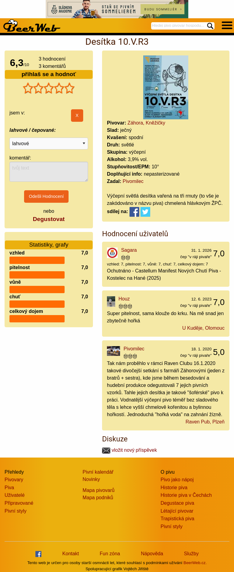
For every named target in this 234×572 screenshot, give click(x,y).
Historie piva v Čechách (186, 495)
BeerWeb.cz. (195, 562)
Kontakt (70, 553)
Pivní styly (16, 511)
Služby (191, 553)
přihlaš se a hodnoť (49, 74)
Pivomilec (133, 181)
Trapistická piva (177, 518)
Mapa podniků (98, 497)
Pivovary (14, 479)
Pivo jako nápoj (177, 479)
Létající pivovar (177, 511)
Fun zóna (110, 553)
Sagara (129, 250)
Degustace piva (177, 503)
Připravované (19, 503)
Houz (124, 298)
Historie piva (174, 487)
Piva (9, 487)
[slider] (49, 88)
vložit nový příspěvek (129, 450)
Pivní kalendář (98, 472)
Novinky (91, 479)
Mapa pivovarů (99, 490)
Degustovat (49, 219)
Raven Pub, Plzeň (205, 421)
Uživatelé (15, 495)
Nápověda (152, 553)
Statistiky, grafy (49, 241)
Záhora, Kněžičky (146, 122)
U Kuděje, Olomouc (203, 328)
